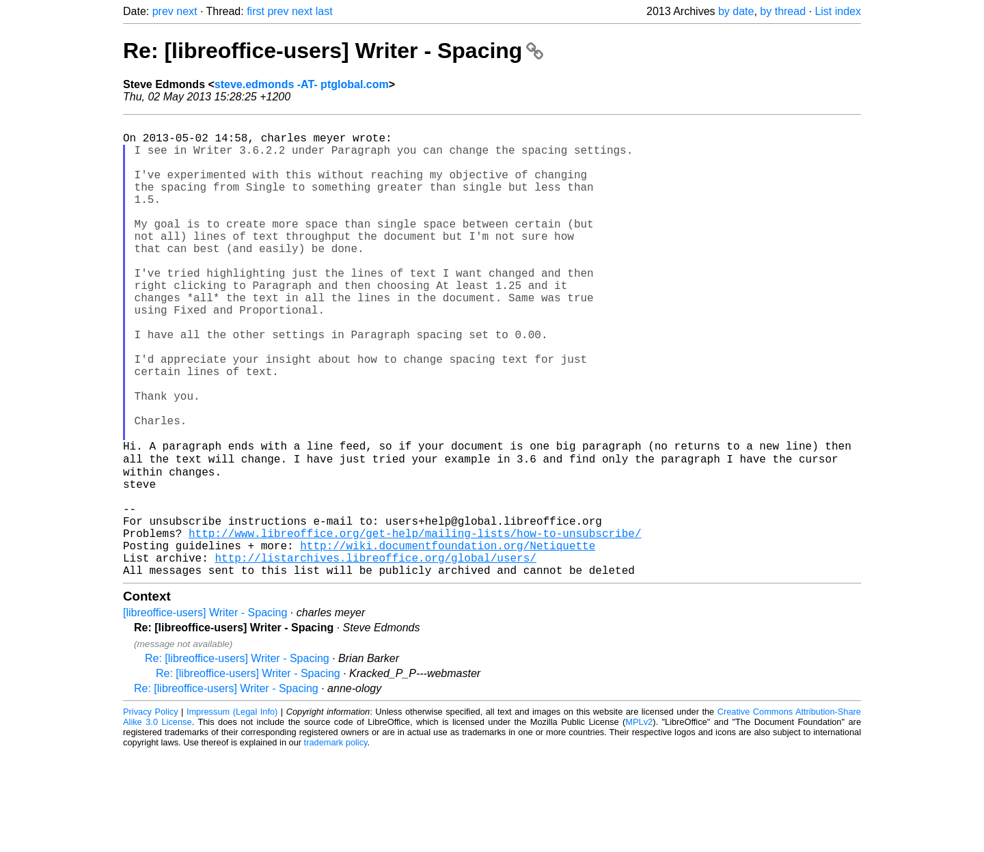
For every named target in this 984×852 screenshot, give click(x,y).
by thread (783, 11)
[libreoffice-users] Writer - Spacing (205, 711)
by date (736, 11)
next (186, 11)
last (324, 11)
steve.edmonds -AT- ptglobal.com (302, 84)
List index (838, 11)
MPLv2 (639, 821)
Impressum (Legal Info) (232, 811)
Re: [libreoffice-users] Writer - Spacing (333, 50)
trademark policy (336, 841)
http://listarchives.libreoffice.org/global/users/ (375, 653)
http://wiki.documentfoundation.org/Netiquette (447, 638)
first (255, 11)
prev (163, 11)
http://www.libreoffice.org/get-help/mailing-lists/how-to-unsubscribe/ (415, 623)
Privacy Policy (150, 811)
